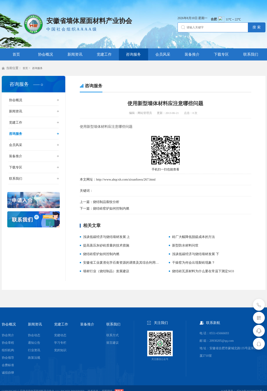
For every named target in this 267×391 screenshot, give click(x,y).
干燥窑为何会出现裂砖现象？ (193, 262)
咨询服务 (37, 68)
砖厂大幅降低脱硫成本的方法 (193, 237)
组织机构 (8, 350)
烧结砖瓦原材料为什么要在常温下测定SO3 (203, 271)
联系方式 (112, 335)
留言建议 (112, 342)
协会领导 (8, 357)
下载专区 (15, 167)
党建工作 (15, 122)
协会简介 (8, 335)
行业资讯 (34, 350)
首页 (25, 68)
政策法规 (34, 357)
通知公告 (34, 342)
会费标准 (8, 365)
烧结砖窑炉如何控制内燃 (111, 208)
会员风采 (15, 145)
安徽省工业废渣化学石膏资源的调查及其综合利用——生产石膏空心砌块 (136, 262)
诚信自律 (8, 372)
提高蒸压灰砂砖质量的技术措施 (106, 245)
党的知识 (60, 350)
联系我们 (15, 178)
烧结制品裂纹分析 (106, 202)
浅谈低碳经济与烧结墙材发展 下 (195, 254)
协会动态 (34, 335)
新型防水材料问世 (185, 245)
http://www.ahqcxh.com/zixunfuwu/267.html (126, 179)
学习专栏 (60, 342)
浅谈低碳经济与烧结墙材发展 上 (106, 237)
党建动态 (60, 335)
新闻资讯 (15, 111)
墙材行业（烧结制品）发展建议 (106, 271)
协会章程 (8, 342)
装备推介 (15, 156)
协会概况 (15, 100)
